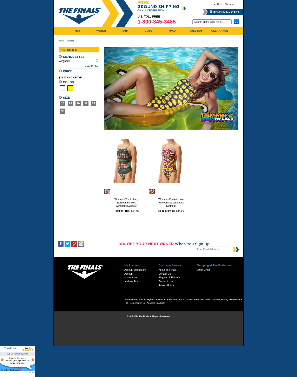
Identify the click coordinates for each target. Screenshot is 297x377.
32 (85, 103)
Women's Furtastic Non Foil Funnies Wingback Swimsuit (171, 202)
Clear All (91, 65)
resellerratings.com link (11, 370)
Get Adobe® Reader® (154, 303)
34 (93, 103)
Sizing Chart (203, 269)
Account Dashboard (135, 269)
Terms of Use (166, 281)
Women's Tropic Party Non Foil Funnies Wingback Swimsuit (126, 202)
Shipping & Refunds (169, 277)
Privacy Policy (166, 285)
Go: (189, 21)
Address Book (132, 281)
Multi (62, 88)
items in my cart (224, 11)
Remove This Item (97, 60)
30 (78, 103)
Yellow (70, 88)
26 (62, 103)
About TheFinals (168, 269)
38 (62, 111)
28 (70, 103)
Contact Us (165, 273)
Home (61, 41)
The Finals (10, 348)
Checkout (229, 4)
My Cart (217, 4)
